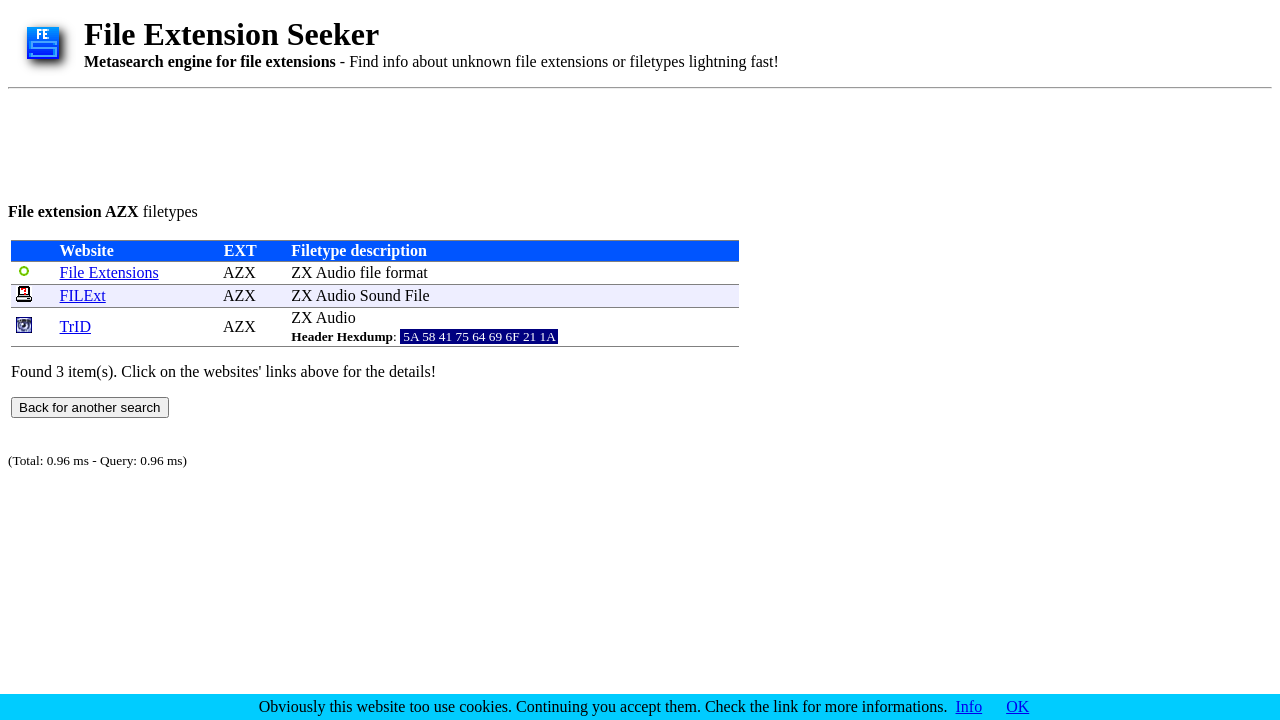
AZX (239, 272)
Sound (380, 295)
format (406, 272)
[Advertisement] (372, 142)
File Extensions (109, 272)
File (417, 295)
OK (1017, 706)
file (370, 272)
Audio (336, 272)
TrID (75, 326)
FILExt (83, 295)
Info (969, 706)
